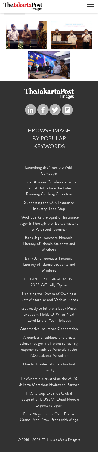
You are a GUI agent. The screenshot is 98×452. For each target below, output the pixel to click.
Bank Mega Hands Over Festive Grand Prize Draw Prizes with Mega (49, 417)
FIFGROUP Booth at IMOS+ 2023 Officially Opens (49, 283)
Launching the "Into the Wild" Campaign (49, 171)
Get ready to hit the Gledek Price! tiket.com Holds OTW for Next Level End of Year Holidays (49, 315)
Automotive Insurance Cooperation (49, 329)
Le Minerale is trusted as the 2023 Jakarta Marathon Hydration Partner (49, 382)
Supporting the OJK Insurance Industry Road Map (49, 206)
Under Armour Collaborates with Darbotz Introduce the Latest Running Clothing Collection (49, 188)
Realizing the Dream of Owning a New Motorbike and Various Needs (49, 297)
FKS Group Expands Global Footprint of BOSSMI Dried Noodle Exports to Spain (49, 400)
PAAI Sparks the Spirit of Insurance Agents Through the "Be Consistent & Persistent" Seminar (49, 224)
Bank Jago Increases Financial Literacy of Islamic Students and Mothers (49, 244)
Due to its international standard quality (49, 368)
